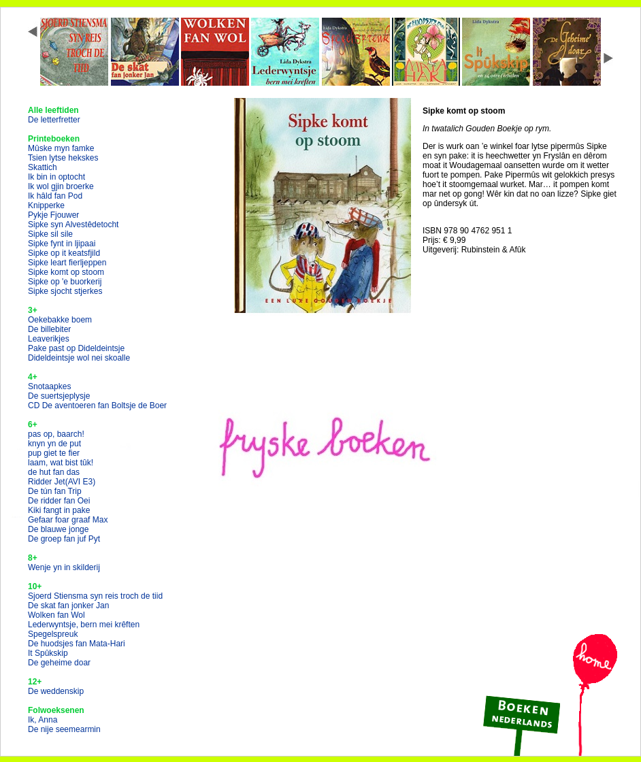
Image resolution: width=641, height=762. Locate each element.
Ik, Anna (42, 720)
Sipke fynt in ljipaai (61, 243)
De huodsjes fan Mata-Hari (76, 643)
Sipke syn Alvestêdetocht (73, 224)
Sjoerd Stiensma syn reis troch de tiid (95, 596)
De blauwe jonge (58, 529)
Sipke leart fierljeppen (67, 262)
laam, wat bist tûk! (60, 462)
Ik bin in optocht (56, 177)
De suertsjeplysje (59, 396)
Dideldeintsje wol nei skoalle (79, 358)
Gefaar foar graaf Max (68, 520)
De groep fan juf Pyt (64, 539)
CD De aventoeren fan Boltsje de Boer (97, 405)
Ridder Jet (61, 481)
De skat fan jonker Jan (68, 605)
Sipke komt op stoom (66, 272)
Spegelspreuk (53, 634)
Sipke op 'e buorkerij (64, 281)
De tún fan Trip (55, 491)
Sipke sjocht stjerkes (65, 291)
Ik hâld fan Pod (55, 196)
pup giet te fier (54, 453)
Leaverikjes (48, 339)
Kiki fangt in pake (59, 510)
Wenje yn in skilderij (64, 567)
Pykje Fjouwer (53, 215)
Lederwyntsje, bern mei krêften (83, 624)
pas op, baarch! (56, 434)
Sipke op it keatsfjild (64, 253)
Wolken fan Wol (56, 615)
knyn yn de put (54, 443)
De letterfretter (54, 120)
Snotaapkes (49, 386)
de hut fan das (54, 472)
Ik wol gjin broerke (61, 186)
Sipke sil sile (50, 234)
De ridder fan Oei (59, 501)
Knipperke (46, 205)
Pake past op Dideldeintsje (76, 348)
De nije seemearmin (64, 729)
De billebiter (49, 329)
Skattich (42, 167)
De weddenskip (56, 691)
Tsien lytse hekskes (63, 158)
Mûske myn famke (61, 148)
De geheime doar (59, 662)
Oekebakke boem (60, 320)
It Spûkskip (48, 653)
